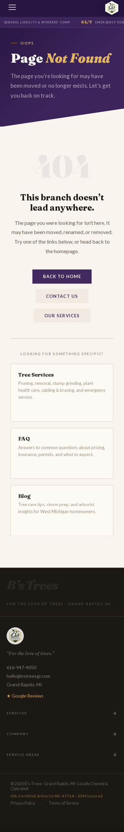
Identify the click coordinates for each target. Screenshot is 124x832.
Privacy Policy (23, 803)
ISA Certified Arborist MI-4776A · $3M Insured (57, 796)
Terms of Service (64, 803)
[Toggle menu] (12, 8)
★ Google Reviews (25, 695)
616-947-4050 (21, 667)
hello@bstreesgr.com (28, 676)
